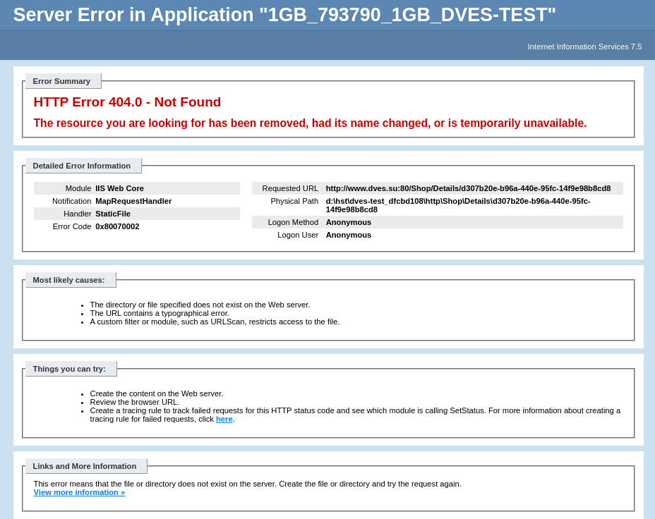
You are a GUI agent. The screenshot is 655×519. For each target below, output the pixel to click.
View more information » (80, 492)
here (224, 419)
